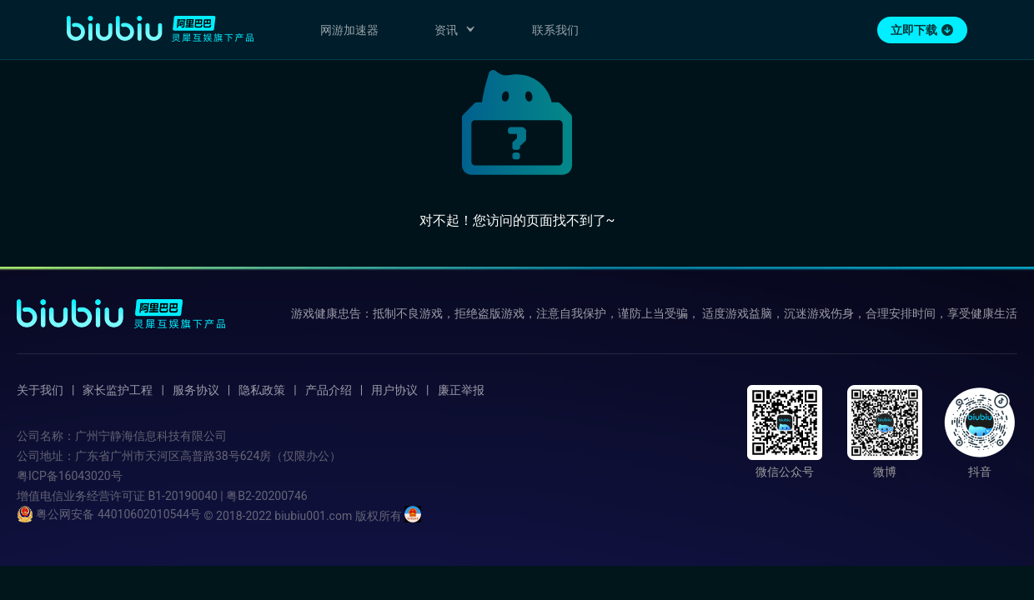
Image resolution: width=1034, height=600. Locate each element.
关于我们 (40, 390)
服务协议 (196, 390)
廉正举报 (461, 390)
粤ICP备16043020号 (70, 475)
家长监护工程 (118, 390)
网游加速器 (349, 30)
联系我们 (555, 30)
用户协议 (394, 390)
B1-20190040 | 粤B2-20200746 (227, 495)
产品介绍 (328, 390)
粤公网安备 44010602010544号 (109, 514)
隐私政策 (261, 390)
